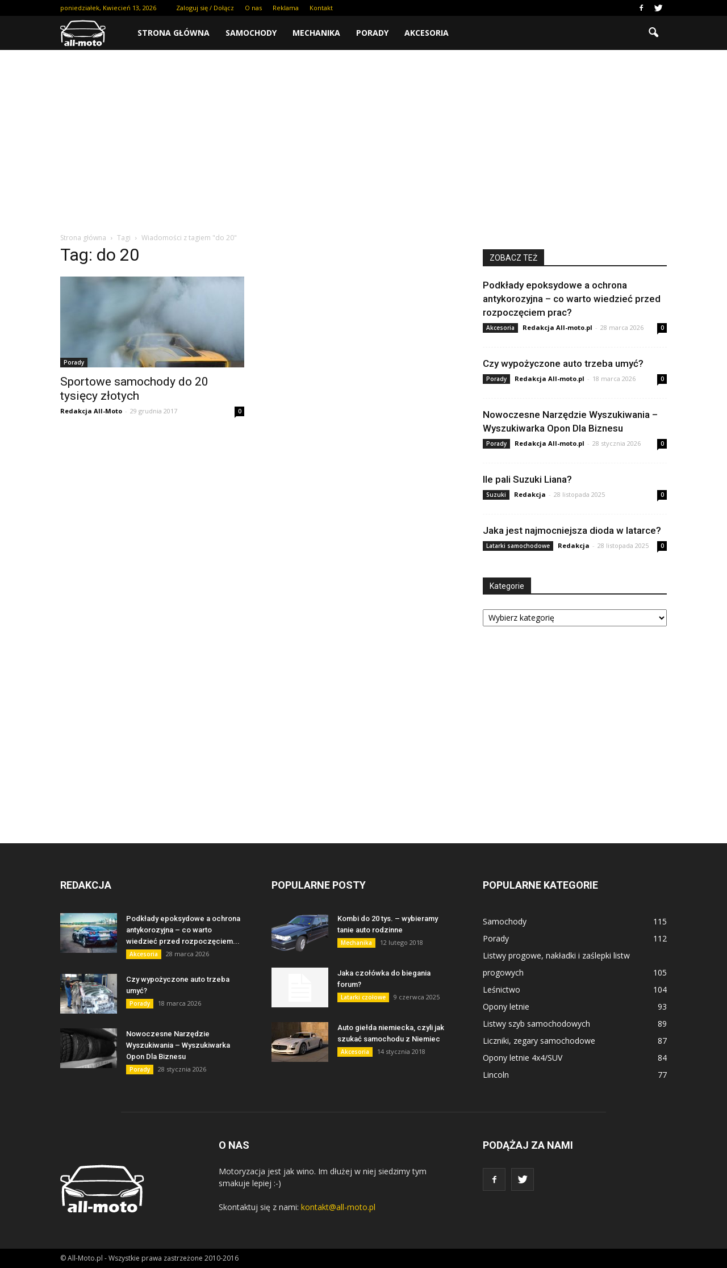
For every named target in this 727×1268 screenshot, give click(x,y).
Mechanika (316, 32)
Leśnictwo (501, 989)
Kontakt (321, 7)
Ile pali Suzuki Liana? (527, 479)
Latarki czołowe (363, 997)
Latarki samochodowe (518, 546)
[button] (653, 33)
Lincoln (496, 1074)
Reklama (286, 7)
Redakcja (530, 494)
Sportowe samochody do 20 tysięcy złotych (134, 389)
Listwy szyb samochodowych (536, 1023)
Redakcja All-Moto (91, 411)
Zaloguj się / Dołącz (205, 7)
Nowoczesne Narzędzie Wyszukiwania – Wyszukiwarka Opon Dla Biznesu (178, 1045)
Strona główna (173, 32)
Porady (372, 32)
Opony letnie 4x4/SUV (522, 1057)
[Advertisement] (363, 135)
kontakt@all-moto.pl (338, 1207)
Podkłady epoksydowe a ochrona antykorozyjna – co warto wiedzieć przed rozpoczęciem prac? (572, 298)
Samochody (251, 32)
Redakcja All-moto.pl (557, 327)
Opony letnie (506, 1006)
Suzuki (496, 495)
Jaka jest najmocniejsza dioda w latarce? (572, 530)
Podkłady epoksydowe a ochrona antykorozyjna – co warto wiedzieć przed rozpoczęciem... (183, 929)
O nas (253, 7)
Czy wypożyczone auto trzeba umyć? (563, 363)
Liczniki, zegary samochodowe (539, 1040)
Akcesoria (426, 32)
